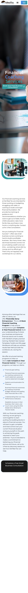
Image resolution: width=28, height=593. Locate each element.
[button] (17, 2)
